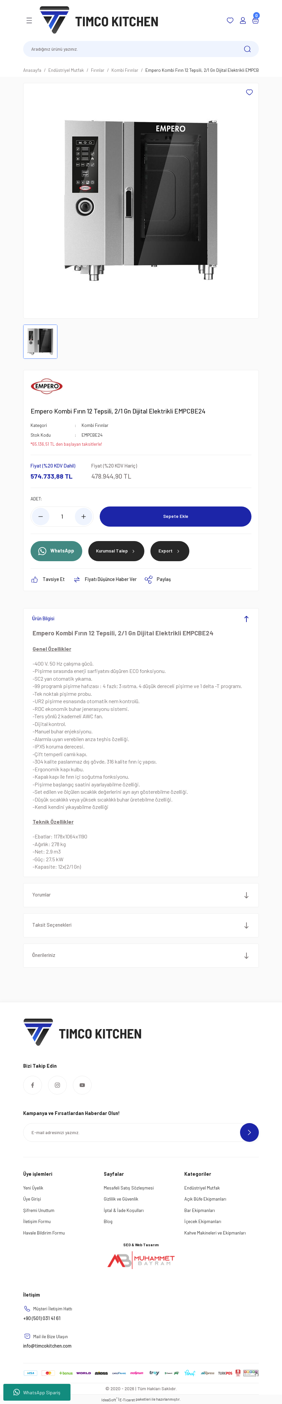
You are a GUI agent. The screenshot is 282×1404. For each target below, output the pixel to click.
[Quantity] (62, 516)
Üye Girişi (32, 1198)
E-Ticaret (127, 1399)
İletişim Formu (37, 1221)
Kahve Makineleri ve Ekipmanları (215, 1232)
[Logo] (99, 20)
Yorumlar (42, 895)
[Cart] (255, 20)
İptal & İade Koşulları (124, 1210)
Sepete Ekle (175, 516)
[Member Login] (242, 20)
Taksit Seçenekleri (52, 925)
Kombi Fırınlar (95, 425)
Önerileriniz (44, 955)
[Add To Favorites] (249, 92)
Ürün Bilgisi (44, 618)
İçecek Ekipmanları (202, 1221)
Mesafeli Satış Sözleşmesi (129, 1187)
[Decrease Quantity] (40, 516)
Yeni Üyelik (33, 1187)
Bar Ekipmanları (199, 1210)
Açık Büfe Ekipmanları (205, 1198)
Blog (108, 1221)
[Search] (141, 49)
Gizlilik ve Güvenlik (121, 1198)
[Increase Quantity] (83, 516)
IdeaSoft (109, 1399)
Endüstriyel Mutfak (202, 1187)
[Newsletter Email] (141, 1132)
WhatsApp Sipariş (36, 1392)
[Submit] (249, 1132)
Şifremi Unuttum (38, 1210)
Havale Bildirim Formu (44, 1232)
